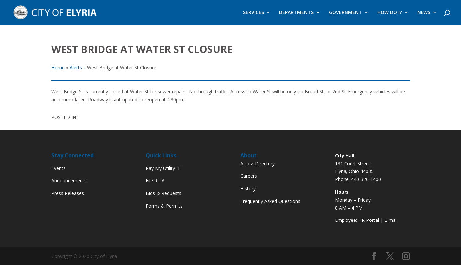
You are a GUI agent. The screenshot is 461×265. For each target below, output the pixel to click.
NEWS (423, 12)
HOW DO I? (389, 12)
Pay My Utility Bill (164, 168)
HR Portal (368, 220)
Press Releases (67, 193)
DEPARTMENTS (296, 12)
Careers (248, 176)
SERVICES (253, 12)
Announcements (69, 180)
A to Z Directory (257, 163)
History (248, 188)
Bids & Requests (163, 193)
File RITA (155, 180)
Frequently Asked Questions (270, 201)
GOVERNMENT (345, 12)
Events (58, 168)
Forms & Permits (164, 206)
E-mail (391, 220)
